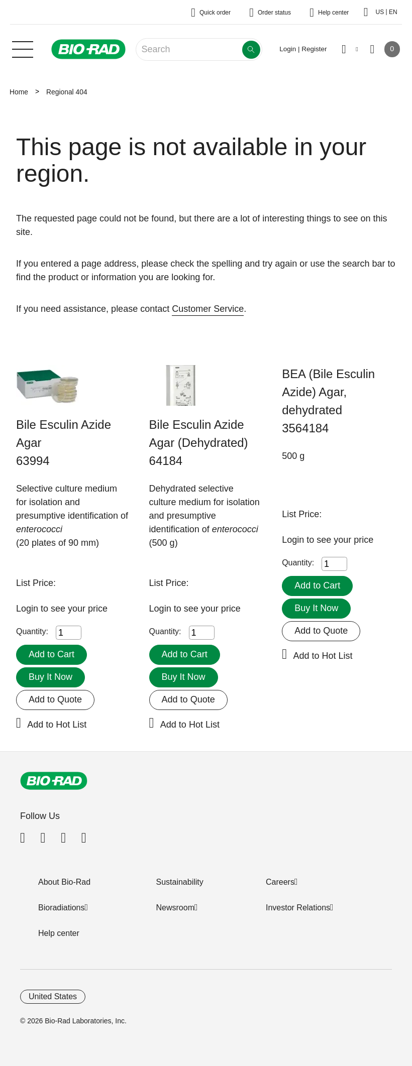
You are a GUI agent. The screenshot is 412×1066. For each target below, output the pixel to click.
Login (28, 609)
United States (53, 996)
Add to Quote (55, 699)
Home (19, 92)
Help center (58, 933)
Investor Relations (298, 907)
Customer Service (208, 309)
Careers (280, 882)
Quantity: (32, 631)
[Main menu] (22, 48)
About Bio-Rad (64, 882)
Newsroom (175, 907)
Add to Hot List (56, 725)
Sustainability (179, 882)
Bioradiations (61, 907)
